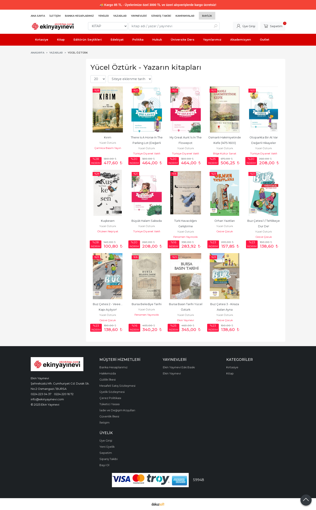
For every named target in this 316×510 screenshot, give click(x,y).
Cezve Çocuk (224, 231)
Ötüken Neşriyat (107, 231)
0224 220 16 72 (64, 394)
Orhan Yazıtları (224, 220)
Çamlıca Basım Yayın (107, 148)
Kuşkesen (108, 220)
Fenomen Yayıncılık (185, 236)
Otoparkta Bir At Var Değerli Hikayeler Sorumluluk (264, 143)
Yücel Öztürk (107, 142)
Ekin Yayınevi (185, 320)
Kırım (107, 137)
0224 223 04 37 (41, 394)
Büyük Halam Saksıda (146, 220)
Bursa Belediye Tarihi (147, 304)
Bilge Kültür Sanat (224, 153)
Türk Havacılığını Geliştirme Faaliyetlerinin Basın (186, 226)
